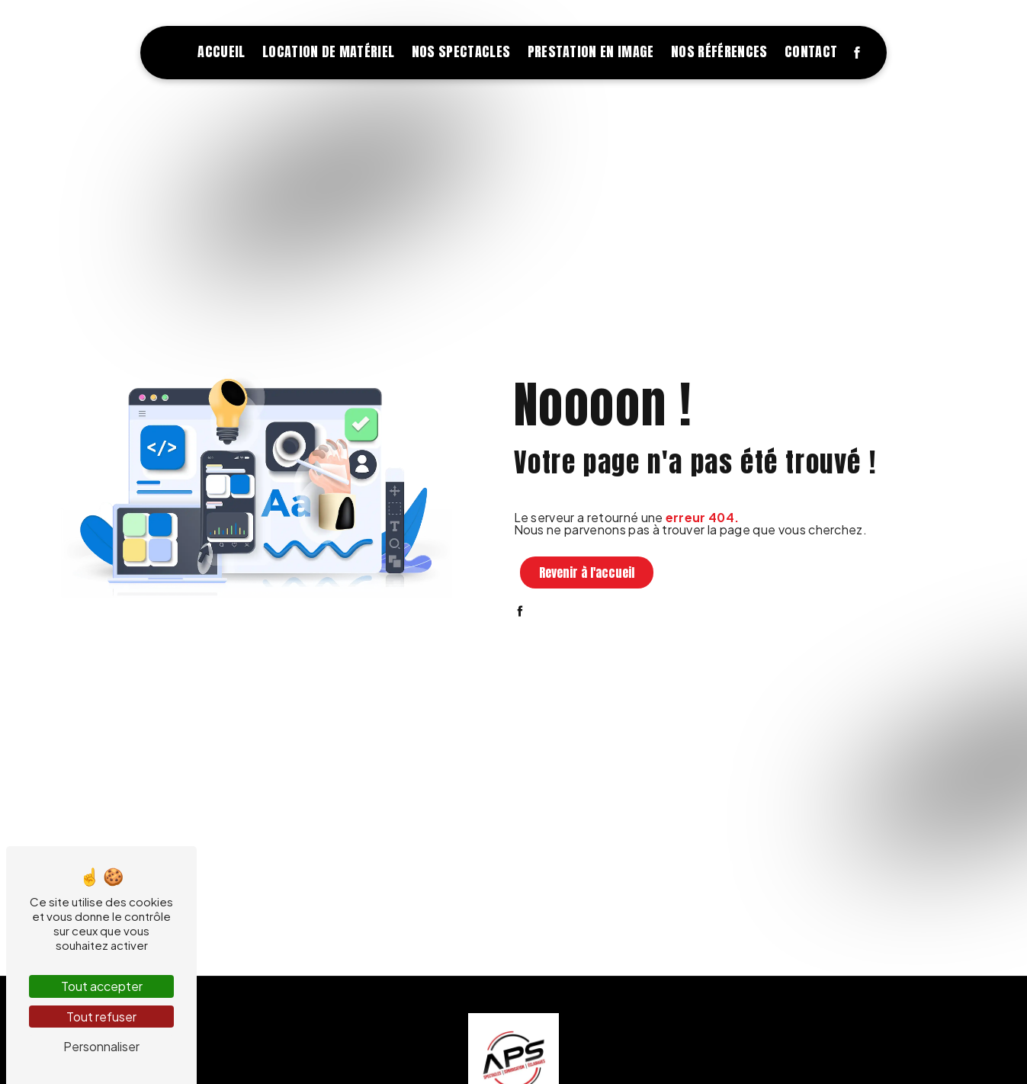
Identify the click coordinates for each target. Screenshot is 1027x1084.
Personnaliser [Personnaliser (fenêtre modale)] (101, 1046)
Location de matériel (328, 51)
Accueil (221, 51)
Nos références (719, 51)
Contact (811, 51)
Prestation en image (591, 51)
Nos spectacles (461, 51)
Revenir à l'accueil (586, 572)
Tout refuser (101, 1017)
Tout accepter (102, 986)
